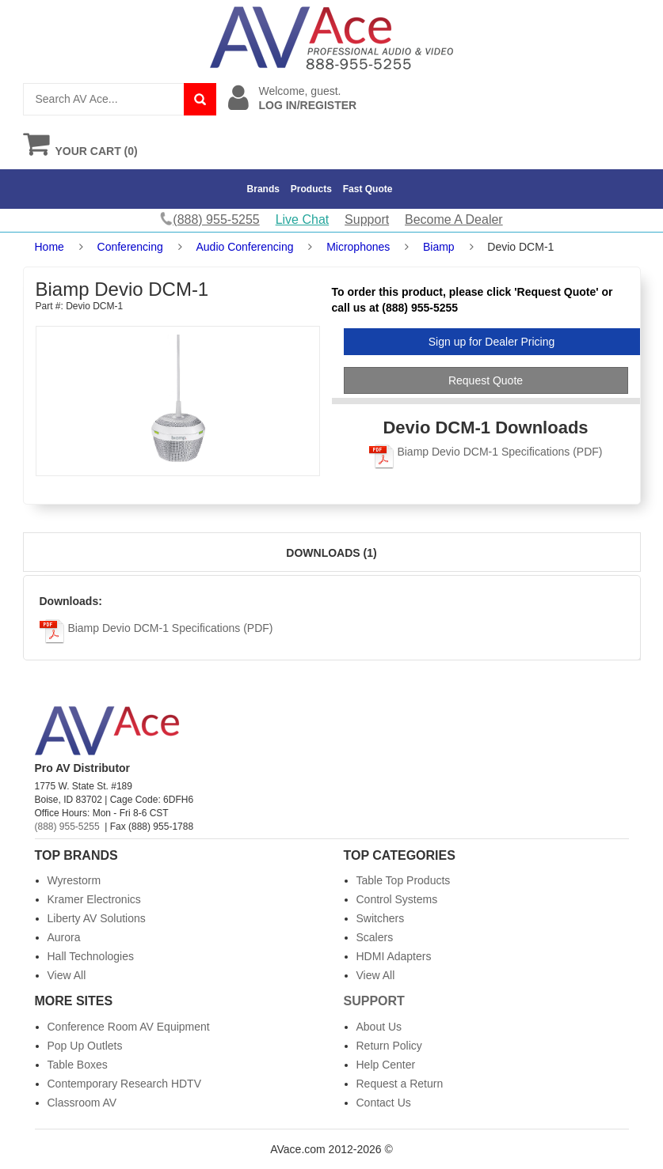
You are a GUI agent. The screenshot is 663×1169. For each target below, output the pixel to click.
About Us (379, 1026)
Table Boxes (78, 1064)
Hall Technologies (91, 956)
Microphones (358, 246)
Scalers (375, 937)
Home (49, 246)
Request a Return (400, 1083)
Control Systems (397, 899)
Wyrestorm (74, 880)
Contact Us (383, 1102)
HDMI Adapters (394, 956)
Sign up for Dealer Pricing (492, 341)
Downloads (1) (331, 553)
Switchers (380, 918)
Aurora (64, 937)
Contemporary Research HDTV (125, 1083)
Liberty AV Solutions (97, 918)
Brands (263, 189)
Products (311, 189)
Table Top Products (403, 880)
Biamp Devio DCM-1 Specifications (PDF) (486, 451)
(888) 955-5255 (67, 826)
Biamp (439, 246)
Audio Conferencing (244, 246)
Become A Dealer (454, 219)
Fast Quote (368, 189)
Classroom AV (82, 1102)
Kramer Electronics (94, 899)
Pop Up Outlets (85, 1045)
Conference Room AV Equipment (129, 1026)
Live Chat (303, 219)
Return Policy (389, 1045)
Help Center (386, 1064)
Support (367, 219)
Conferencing (130, 246)
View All (67, 975)
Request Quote (485, 380)
